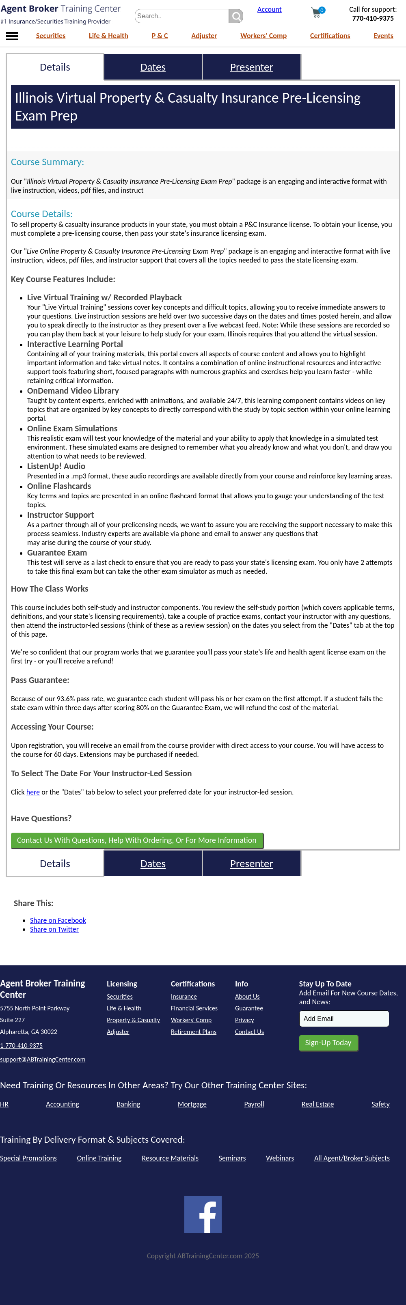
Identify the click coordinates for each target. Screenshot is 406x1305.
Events (383, 35)
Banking (128, 1104)
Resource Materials (170, 1158)
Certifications (330, 35)
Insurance (184, 996)
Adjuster (204, 35)
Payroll (254, 1104)
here (33, 792)
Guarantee (249, 1008)
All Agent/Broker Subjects (352, 1158)
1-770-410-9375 (21, 1045)
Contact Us (249, 1032)
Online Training (99, 1158)
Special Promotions (28, 1158)
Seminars (232, 1158)
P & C (160, 35)
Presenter (251, 66)
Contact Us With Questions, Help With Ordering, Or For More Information (137, 840)
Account (269, 9)
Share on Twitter (54, 929)
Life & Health (108, 35)
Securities (50, 35)
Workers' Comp (263, 35)
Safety (380, 1104)
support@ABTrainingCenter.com (42, 1059)
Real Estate (318, 1104)
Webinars (280, 1158)
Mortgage (192, 1104)
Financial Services (194, 1008)
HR (4, 1104)
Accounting (62, 1104)
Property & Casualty (133, 1020)
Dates (153, 66)
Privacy (244, 1020)
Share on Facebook (58, 920)
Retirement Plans (193, 1032)
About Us (247, 996)
